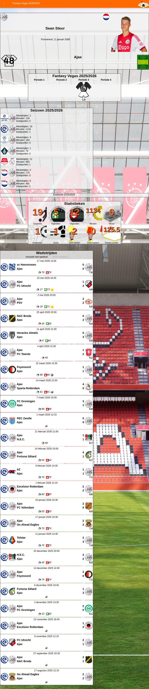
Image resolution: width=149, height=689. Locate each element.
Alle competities (88, 194)
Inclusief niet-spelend (37, 257)
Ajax (78, 57)
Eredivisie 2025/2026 (64, 194)
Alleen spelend (60, 257)
